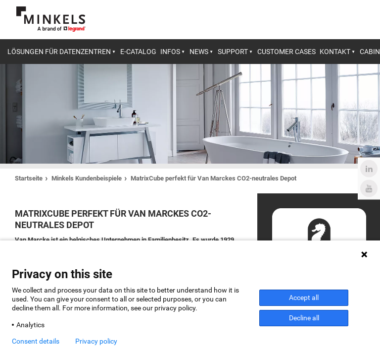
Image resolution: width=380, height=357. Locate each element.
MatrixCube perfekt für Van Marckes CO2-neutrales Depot (213, 178)
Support (233, 52)
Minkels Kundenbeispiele (86, 178)
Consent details (35, 341)
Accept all (304, 297)
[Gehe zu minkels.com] (51, 19)
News (199, 52)
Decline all (304, 318)
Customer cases (286, 52)
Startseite (29, 178)
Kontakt (335, 52)
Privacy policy (96, 341)
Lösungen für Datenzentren (59, 52)
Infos (170, 52)
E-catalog (138, 52)
